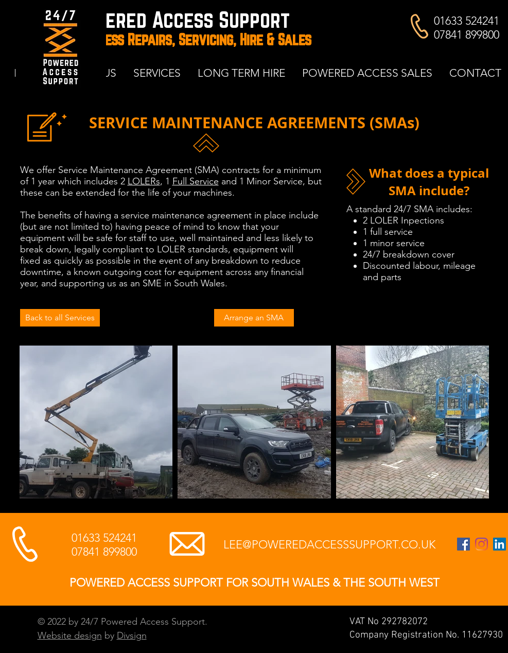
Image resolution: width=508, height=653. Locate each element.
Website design (70, 635)
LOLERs (144, 181)
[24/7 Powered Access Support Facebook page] (463, 544)
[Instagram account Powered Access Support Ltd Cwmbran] (481, 544)
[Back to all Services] (60, 317)
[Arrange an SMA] (254, 317)
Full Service (195, 181)
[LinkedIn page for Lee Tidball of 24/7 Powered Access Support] (499, 544)
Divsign (132, 635)
